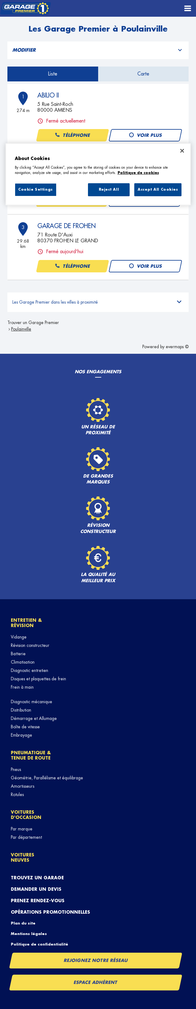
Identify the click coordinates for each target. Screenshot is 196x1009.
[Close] (182, 151)
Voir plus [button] (145, 135)
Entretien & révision (26, 623)
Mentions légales (29, 934)
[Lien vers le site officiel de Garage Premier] (25, 8)
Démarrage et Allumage (34, 718)
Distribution (21, 710)
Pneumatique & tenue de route (31, 755)
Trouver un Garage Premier (33, 322)
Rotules (17, 794)
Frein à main (22, 687)
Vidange (19, 637)
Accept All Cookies (158, 189)
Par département (26, 837)
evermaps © (177, 346)
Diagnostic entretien (29, 670)
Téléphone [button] (72, 135)
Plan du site (23, 923)
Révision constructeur (30, 645)
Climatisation (23, 662)
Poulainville (21, 329)
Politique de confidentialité (39, 944)
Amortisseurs (22, 786)
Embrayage (21, 735)
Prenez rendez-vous (38, 901)
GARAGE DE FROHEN (66, 226)
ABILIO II (48, 95)
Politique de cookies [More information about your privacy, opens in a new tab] (138, 173)
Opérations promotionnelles (50, 912)
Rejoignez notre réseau (95, 960)
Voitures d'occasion (26, 815)
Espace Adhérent (95, 982)
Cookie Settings (35, 189)
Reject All (109, 189)
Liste (52, 73)
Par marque (21, 829)
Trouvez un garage (37, 878)
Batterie (18, 654)
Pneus (16, 769)
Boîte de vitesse (25, 727)
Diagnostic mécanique (31, 701)
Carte (143, 73)
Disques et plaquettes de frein (38, 679)
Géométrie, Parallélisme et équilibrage (47, 778)
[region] (98, 174)
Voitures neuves (22, 857)
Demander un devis (36, 889)
